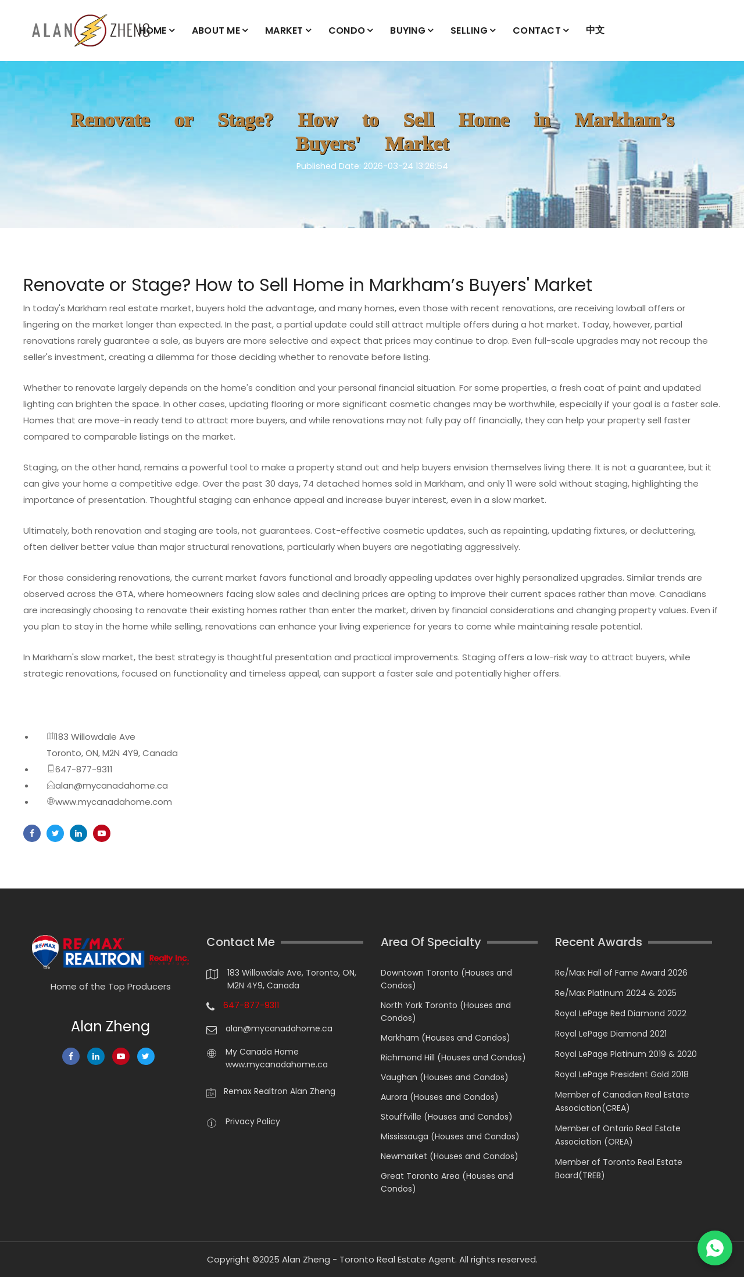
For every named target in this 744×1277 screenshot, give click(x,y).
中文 (595, 26)
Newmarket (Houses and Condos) (449, 1156)
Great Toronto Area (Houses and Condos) (447, 1182)
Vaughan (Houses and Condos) (445, 1077)
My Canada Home (262, 1051)
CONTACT (537, 26)
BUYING (407, 26)
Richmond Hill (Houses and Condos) (453, 1057)
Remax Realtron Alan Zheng (279, 1091)
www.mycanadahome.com (113, 802)
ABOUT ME (216, 26)
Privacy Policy (253, 1121)
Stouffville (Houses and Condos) (447, 1117)
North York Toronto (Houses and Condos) (446, 1011)
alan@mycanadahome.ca (111, 785)
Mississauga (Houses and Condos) (450, 1136)
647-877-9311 (84, 769)
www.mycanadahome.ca (277, 1064)
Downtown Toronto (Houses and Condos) (446, 979)
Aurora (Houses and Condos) (440, 1097)
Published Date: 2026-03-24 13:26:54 (372, 165)
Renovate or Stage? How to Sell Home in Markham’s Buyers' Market (372, 131)
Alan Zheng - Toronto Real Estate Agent (368, 1259)
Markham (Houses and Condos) (445, 1038)
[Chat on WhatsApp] (715, 1248)
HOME (153, 26)
